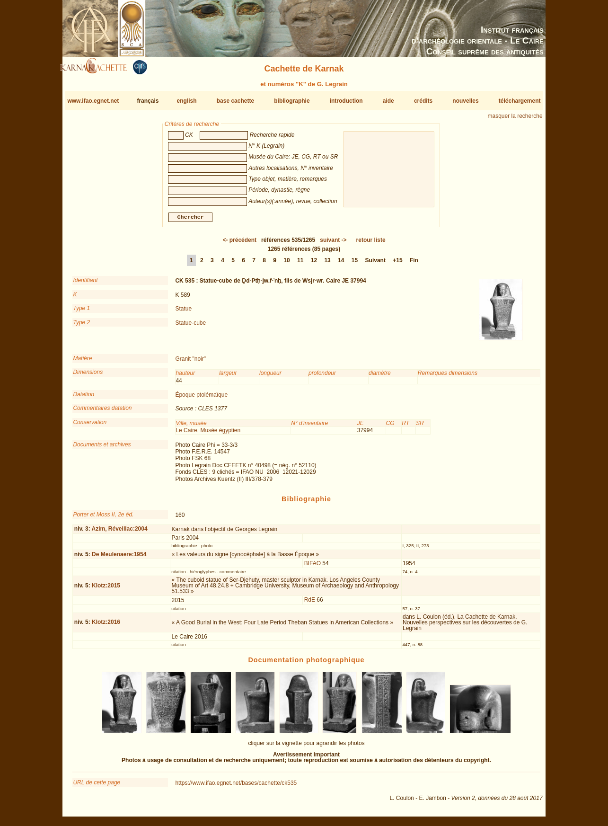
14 (341, 264)
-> (333, 243)
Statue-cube (190, 326)
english (187, 101)
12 (314, 264)
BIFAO (312, 567)
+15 (397, 264)
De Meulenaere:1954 (119, 558)
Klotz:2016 (106, 625)
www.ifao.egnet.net (93, 101)
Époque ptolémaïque (201, 398)
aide (388, 101)
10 (286, 264)
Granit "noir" (190, 362)
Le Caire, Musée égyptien (208, 434)
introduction (346, 101)
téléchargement (520, 101)
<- (239, 243)
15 (355, 264)
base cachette (235, 101)
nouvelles (465, 101)
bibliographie (291, 101)
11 (300, 264)
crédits (423, 101)
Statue (183, 312)
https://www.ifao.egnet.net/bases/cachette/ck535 (236, 786)
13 (327, 264)
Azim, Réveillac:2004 (120, 532)
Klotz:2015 (106, 589)
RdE (309, 603)
